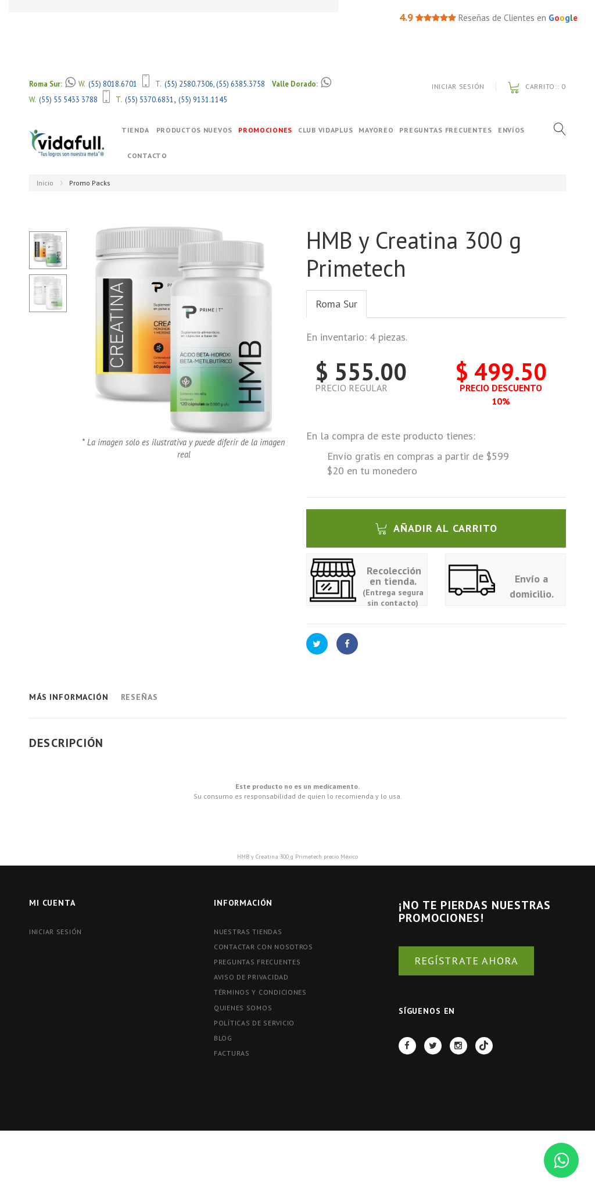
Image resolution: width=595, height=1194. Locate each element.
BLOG (223, 1038)
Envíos (140, 155)
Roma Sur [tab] (336, 303)
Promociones (276, 130)
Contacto (180, 155)
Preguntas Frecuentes (456, 130)
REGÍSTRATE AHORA (466, 960)
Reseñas (139, 697)
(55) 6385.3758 (240, 83)
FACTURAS (232, 1053)
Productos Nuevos (204, 130)
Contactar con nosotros (263, 946)
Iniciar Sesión (458, 86)
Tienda (135, 130)
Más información (69, 697)
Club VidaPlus (336, 130)
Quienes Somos (243, 1007)
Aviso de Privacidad (251, 977)
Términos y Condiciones (260, 992)
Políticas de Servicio (254, 1022)
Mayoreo (386, 130)
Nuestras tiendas (248, 931)
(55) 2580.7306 (188, 83)
